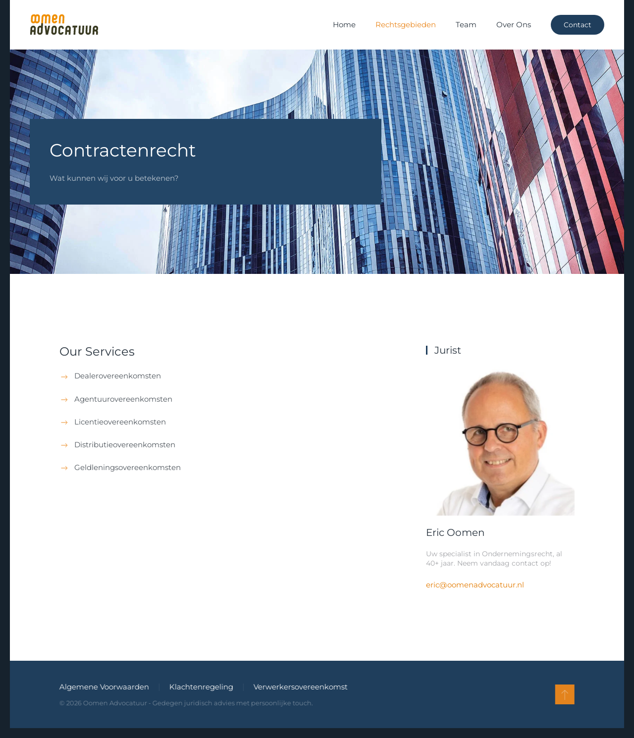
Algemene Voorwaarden (103, 686)
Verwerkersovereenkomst (300, 686)
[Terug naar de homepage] (64, 25)
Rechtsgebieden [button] (405, 24)
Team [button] (466, 24)
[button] (564, 694)
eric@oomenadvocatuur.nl (475, 584)
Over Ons (513, 24)
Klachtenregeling (200, 686)
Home (344, 24)
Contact (577, 24)
